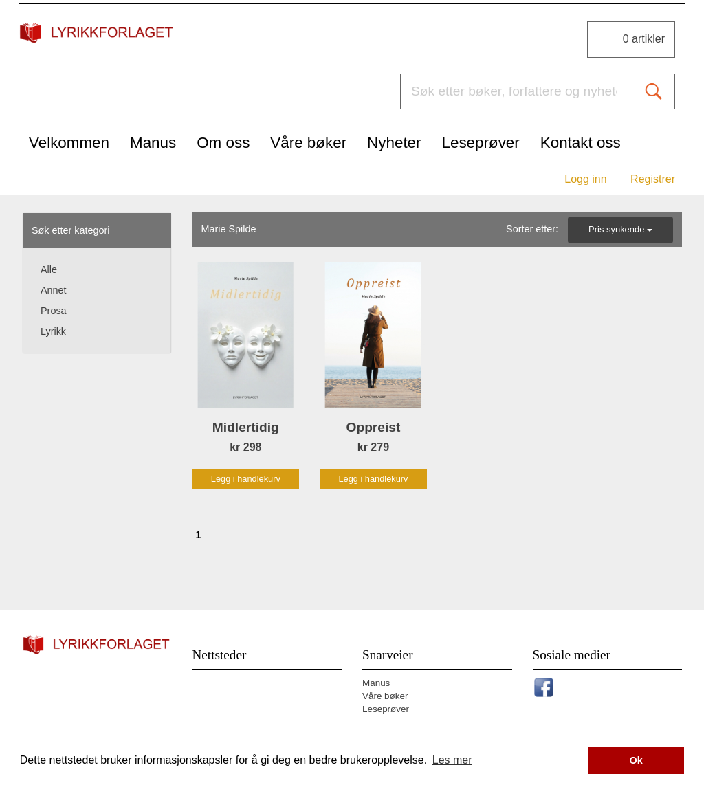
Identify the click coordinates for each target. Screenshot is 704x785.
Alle (49, 269)
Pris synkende (620, 229)
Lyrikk (53, 331)
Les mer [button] (452, 760)
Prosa (54, 310)
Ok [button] (636, 760)
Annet (54, 290)
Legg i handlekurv (245, 479)
